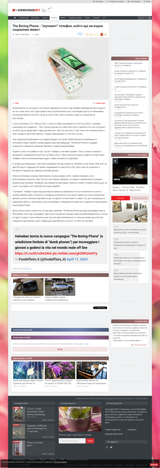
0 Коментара (100, 103)
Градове (96, 17)
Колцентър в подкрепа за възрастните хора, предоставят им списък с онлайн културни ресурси (130, 135)
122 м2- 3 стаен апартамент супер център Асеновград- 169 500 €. (36, 412)
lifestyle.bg (26, 269)
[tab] (120, 199)
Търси (90, 441)
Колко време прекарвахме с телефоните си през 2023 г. (130, 80)
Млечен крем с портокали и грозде (75, 434)
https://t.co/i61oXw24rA (33, 253)
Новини (54, 17)
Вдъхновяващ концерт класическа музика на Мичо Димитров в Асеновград (128, 276)
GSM (16, 103)
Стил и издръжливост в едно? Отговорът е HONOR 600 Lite (58, 381)
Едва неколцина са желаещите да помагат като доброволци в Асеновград (130, 144)
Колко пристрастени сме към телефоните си (126, 106)
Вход (60, 349)
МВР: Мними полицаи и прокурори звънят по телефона (128, 64)
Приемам (154, 465)
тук (87, 344)
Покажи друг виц (139, 345)
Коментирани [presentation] (139, 198)
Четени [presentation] (120, 198)
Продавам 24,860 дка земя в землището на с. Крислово (37, 428)
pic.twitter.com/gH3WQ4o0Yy (75, 253)
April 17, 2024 (77, 259)
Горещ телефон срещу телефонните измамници (56, 298)
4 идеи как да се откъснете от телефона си (130, 88)
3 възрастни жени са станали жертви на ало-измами (27, 298)
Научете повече (60, 462)
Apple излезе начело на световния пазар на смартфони (91, 381)
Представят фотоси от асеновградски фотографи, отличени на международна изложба (130, 261)
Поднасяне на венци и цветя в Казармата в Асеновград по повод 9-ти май (130, 245)
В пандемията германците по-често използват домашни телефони (128, 113)
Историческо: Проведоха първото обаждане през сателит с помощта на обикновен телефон (129, 96)
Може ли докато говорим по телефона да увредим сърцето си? (130, 72)
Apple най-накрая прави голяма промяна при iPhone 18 (28, 381)
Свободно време (75, 17)
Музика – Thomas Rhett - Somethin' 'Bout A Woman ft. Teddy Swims (128, 188)
